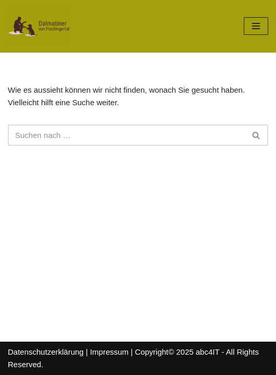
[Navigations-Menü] (256, 26)
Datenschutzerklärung (46, 351)
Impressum (109, 351)
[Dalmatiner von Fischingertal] (39, 26)
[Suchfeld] (126, 135)
